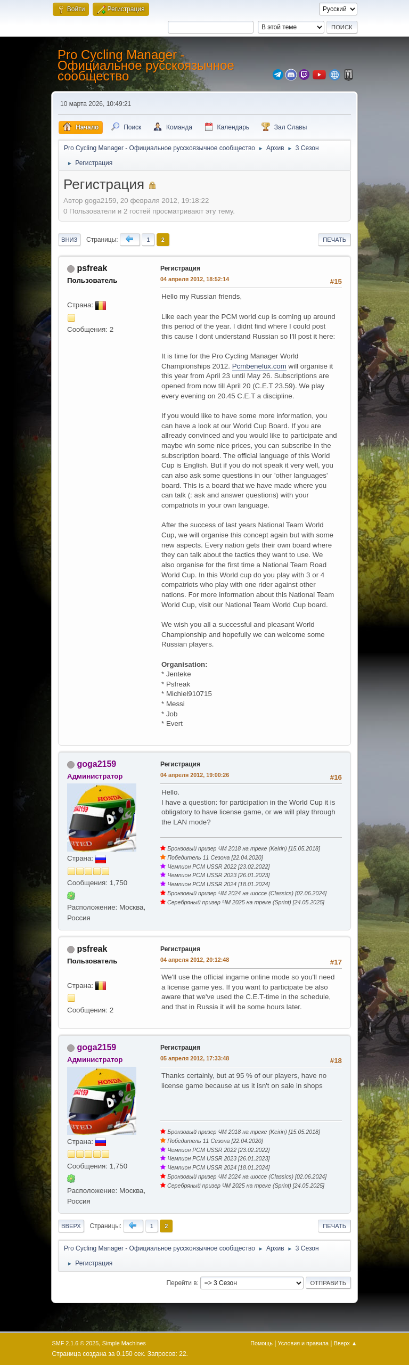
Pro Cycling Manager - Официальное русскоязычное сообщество (146, 65)
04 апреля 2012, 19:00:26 (194, 775)
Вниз (69, 239)
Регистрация (180, 268)
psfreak (92, 268)
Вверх (71, 1226)
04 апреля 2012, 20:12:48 (194, 960)
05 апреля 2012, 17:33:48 (194, 1058)
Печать (334, 239)
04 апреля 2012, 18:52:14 (194, 279)
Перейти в (181, 1282)
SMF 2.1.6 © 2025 (75, 1343)
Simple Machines (124, 1343)
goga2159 (96, 764)
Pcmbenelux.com (259, 366)
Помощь (261, 1343)
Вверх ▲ (345, 1343)
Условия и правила (303, 1343)
